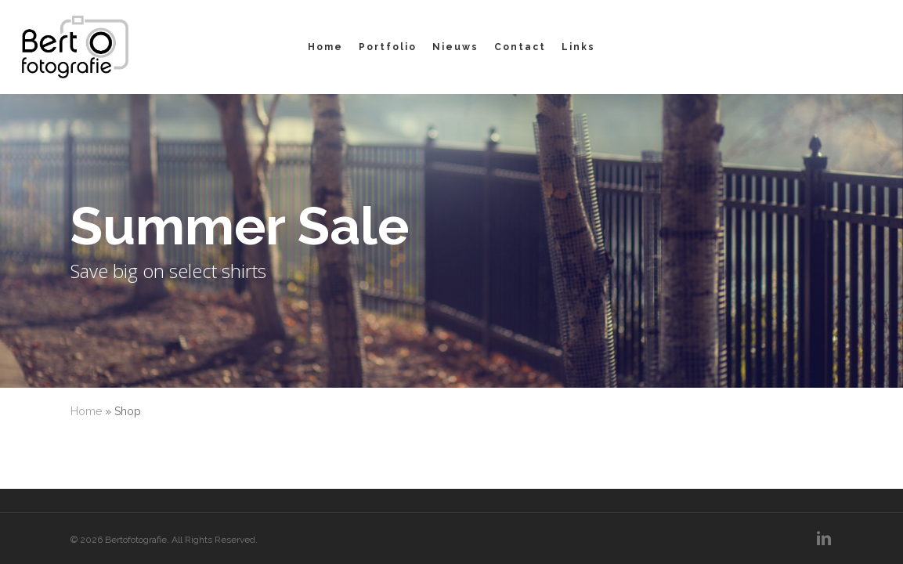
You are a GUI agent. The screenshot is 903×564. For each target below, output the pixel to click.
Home (86, 411)
